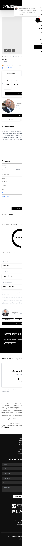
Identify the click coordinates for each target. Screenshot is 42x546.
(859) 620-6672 (21, 513)
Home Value (21, 437)
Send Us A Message (21, 484)
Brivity (20, 542)
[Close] (38, 529)
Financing (21, 435)
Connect (21, 442)
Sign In (36, 1)
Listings (21, 429)
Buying (21, 431)
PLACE (32, 524)
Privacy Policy (12, 544)
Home (21, 426)
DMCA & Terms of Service (22, 544)
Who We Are (21, 439)
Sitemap (31, 544)
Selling (21, 433)
